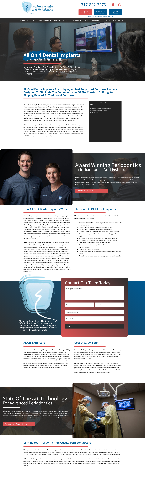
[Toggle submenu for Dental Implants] (68, 20)
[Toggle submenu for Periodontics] (50, 20)
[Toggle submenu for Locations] (115, 20)
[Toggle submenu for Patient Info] (103, 20)
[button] (113, 4)
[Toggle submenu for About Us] (36, 20)
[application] (105, 121)
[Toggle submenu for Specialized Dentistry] (89, 20)
